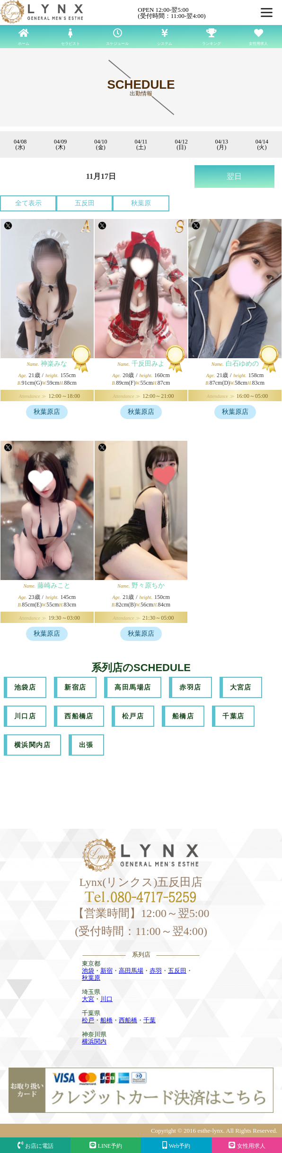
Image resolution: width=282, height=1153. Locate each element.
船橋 (106, 1020)
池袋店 (25, 687)
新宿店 (75, 687)
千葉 (149, 1020)
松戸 (88, 1020)
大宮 (88, 998)
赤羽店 (190, 687)
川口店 (25, 716)
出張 (86, 745)
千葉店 (233, 716)
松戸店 (133, 716)
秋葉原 (141, 203)
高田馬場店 (133, 687)
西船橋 (128, 1020)
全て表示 (28, 203)
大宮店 (241, 687)
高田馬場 (131, 970)
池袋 (88, 970)
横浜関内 (94, 1041)
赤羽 (156, 970)
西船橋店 (79, 716)
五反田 (85, 203)
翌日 (234, 176)
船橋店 (183, 716)
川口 (106, 998)
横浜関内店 (32, 745)
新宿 (106, 970)
